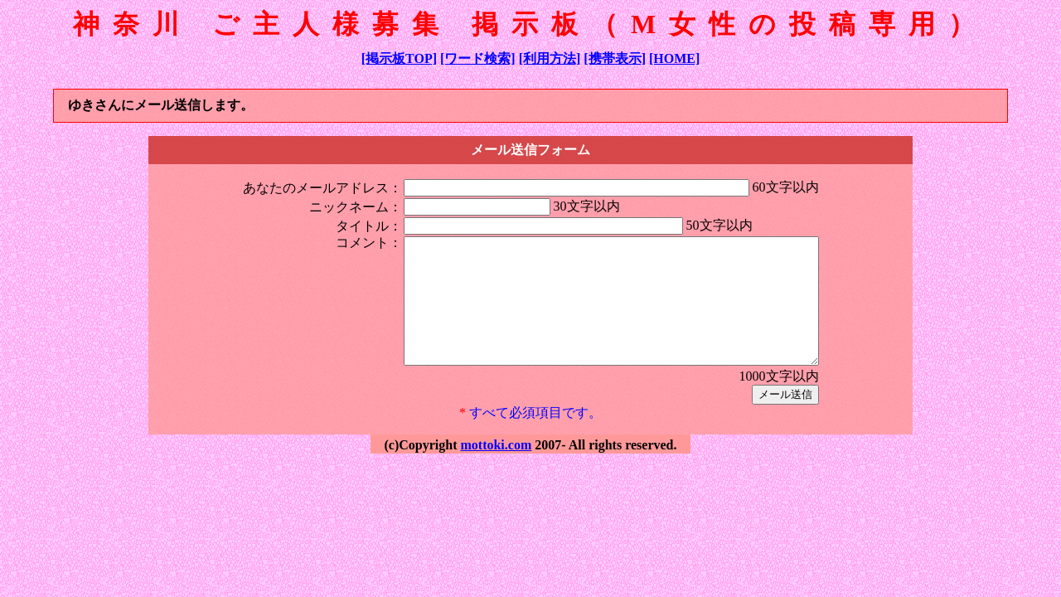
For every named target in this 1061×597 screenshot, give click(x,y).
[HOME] (674, 58)
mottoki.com (495, 470)
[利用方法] (550, 58)
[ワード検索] (478, 58)
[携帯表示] (615, 58)
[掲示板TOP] (399, 58)
